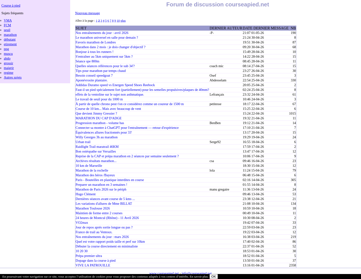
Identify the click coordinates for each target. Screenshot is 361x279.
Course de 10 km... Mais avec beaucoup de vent (108, 109)
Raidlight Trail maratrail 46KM (97, 147)
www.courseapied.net (164, 273)
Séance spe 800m (87, 61)
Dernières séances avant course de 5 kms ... (105, 199)
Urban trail (83, 142)
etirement (10, 44)
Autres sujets (13, 77)
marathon (10, 35)
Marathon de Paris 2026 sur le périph (101, 189)
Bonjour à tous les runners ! (94, 52)
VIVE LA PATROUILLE (93, 265)
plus (123, 20)
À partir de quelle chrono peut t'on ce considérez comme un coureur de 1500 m (130, 104)
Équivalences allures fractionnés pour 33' (104, 132)
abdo (7, 58)
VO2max (82, 222)
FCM (7, 25)
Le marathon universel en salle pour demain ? (107, 37)
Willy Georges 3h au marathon (97, 137)
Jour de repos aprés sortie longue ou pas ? (104, 227)
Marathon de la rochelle (92, 170)
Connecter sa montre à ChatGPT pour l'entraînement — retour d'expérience (127, 128)
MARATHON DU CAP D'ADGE (99, 118)
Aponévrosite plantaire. (92, 80)
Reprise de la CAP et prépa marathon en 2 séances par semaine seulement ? (127, 156)
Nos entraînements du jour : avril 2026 (102, 33)
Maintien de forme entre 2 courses (99, 213)
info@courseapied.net (197, 273)
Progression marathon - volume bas (100, 123)
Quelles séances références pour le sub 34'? (105, 66)
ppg (6, 49)
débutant (10, 39)
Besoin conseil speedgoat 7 (94, 75)
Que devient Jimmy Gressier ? (96, 113)
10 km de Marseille (89, 165)
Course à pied (10, 5)
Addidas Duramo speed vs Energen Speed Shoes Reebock (115, 85)
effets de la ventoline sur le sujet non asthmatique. (110, 94)
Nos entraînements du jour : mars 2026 (102, 237)
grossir (8, 63)
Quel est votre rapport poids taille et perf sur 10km (110, 241)
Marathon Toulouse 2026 (93, 208)
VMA (8, 20)
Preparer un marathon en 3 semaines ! (101, 184)
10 (118, 20)
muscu (8, 54)
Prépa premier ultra (89, 256)
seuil (7, 30)
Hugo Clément (86, 194)
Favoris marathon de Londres (96, 42)
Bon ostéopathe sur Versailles (96, 151)
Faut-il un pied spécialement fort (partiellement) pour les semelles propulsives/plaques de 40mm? (142, 90)
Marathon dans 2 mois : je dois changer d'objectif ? (111, 47)
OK (213, 276)
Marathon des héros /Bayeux (95, 175)
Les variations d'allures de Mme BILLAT (104, 203)
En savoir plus (199, 276)
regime (8, 72)
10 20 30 (82, 251)
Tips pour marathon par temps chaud (101, 71)
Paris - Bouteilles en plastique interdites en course (110, 180)
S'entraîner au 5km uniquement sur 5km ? (104, 56)
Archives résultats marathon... (96, 161)
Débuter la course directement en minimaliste (107, 246)
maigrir (9, 68)
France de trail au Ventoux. (94, 232)
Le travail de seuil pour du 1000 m (99, 99)
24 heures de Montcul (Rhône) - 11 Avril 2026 (107, 218)
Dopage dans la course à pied (96, 260)
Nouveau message (87, 13)
